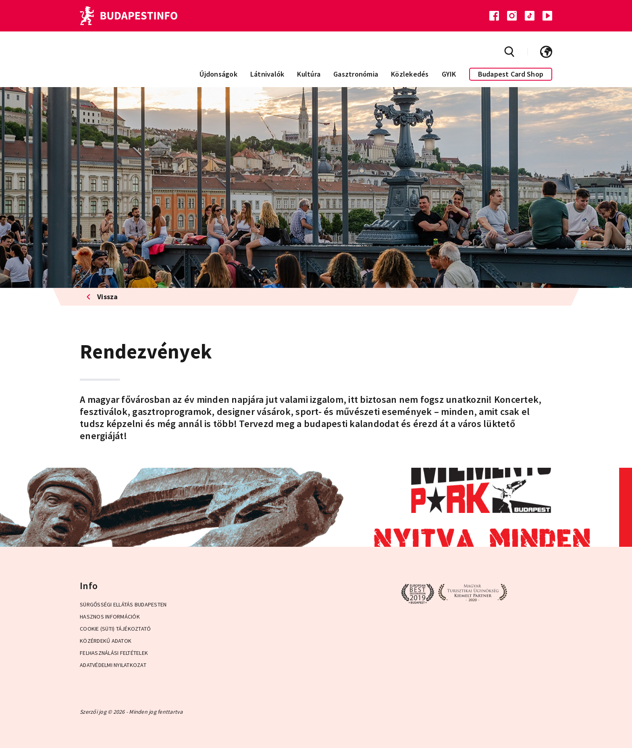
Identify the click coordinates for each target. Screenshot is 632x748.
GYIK (449, 74)
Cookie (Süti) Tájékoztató (115, 628)
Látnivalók (267, 74)
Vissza (102, 296)
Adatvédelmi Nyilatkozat (113, 665)
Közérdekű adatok (105, 640)
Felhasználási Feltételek (114, 652)
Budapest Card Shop (511, 74)
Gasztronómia (355, 74)
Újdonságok (218, 74)
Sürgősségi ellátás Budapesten (123, 604)
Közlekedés (410, 74)
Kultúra (308, 74)
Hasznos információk (110, 616)
